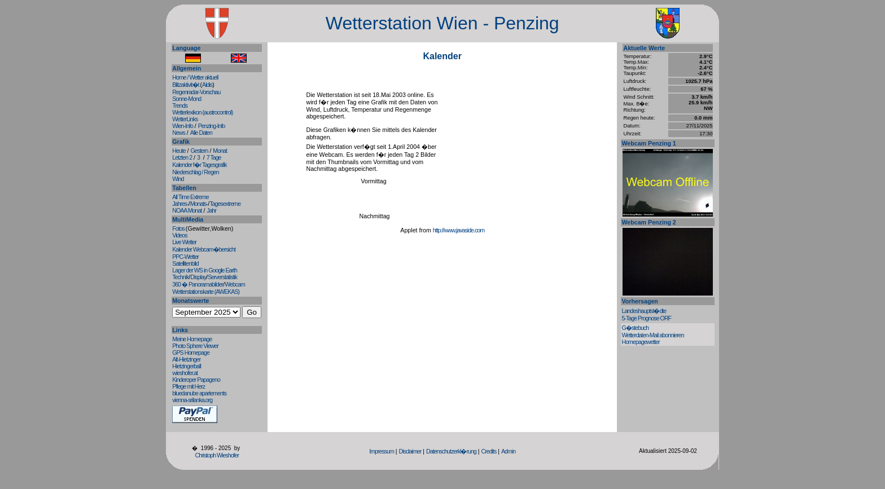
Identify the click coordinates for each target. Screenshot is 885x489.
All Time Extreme (190, 196)
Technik (180, 277)
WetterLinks (185, 119)
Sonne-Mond (186, 98)
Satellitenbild (185, 263)
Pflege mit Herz (188, 386)
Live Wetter (184, 242)
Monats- (199, 203)
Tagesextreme (224, 203)
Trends (179, 105)
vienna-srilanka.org (192, 400)
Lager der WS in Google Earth (204, 270)
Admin (508, 451)
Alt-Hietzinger (186, 359)
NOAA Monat (186, 210)
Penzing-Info (211, 125)
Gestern (199, 150)
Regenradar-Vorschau (196, 92)
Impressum (381, 451)
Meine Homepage (192, 339)
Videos (179, 235)
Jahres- (180, 203)
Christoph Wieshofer (217, 455)
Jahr (211, 210)
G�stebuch (635, 327)
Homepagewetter (640, 341)
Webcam (235, 284)
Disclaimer (410, 451)
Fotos (179, 228)
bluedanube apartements (199, 393)
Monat (220, 150)
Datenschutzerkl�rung (451, 451)
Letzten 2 (182, 157)
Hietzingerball (186, 366)
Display (198, 277)
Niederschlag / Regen (195, 172)
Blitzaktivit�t (186, 84)
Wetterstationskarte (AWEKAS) (205, 291)
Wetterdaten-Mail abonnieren (652, 335)
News (178, 132)
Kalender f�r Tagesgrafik (199, 164)
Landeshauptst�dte (643, 310)
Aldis (207, 84)
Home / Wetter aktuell (195, 77)
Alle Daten (201, 132)
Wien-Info (182, 125)
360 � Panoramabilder (197, 284)
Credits (488, 451)
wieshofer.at (185, 372)
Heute (178, 150)
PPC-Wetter (185, 256)
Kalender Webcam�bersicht (203, 249)
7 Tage (214, 157)
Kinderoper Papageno (196, 379)
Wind (177, 178)
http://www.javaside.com (458, 230)
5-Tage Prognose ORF (646, 318)
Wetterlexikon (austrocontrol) (202, 112)
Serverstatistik (222, 277)
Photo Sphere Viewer (195, 345)
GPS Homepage (190, 352)
